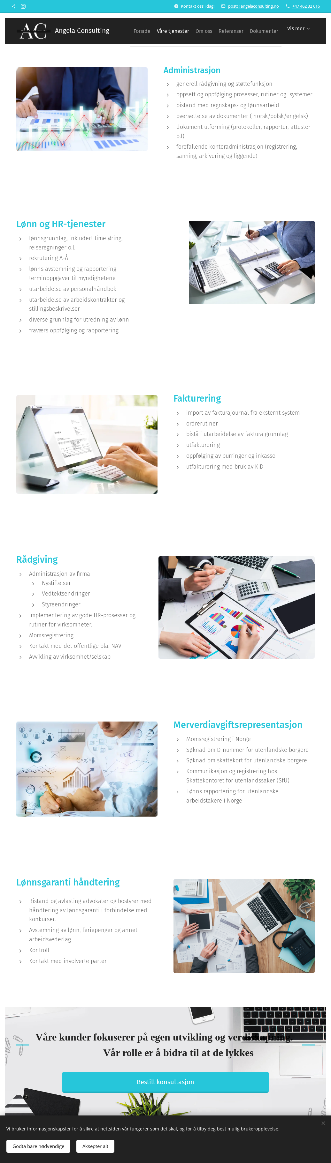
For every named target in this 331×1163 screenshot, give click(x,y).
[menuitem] (159, 31)
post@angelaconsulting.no (253, 6)
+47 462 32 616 (306, 6)
